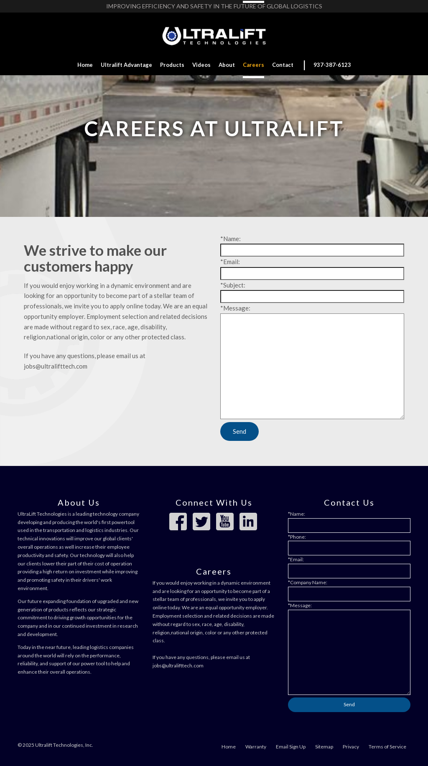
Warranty (255, 746)
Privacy (351, 746)
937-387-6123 (332, 64)
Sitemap (324, 746)
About (227, 64)
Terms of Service (387, 746)
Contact (282, 64)
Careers (253, 64)
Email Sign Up (291, 746)
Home (85, 64)
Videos (201, 64)
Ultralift (126, 64)
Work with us (214, 163)
